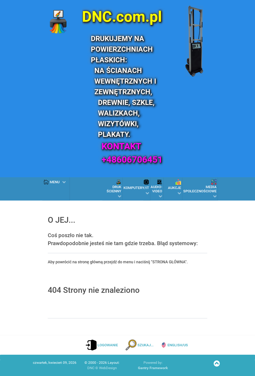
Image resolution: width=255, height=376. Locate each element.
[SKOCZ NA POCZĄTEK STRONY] (217, 365)
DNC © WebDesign (102, 368)
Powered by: (153, 362)
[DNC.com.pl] (126, 17)
